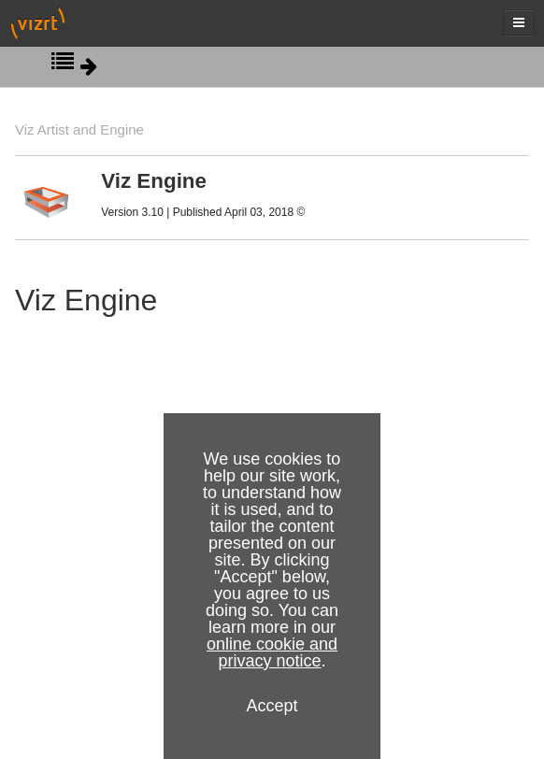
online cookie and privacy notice (272, 652)
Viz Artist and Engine (79, 129)
